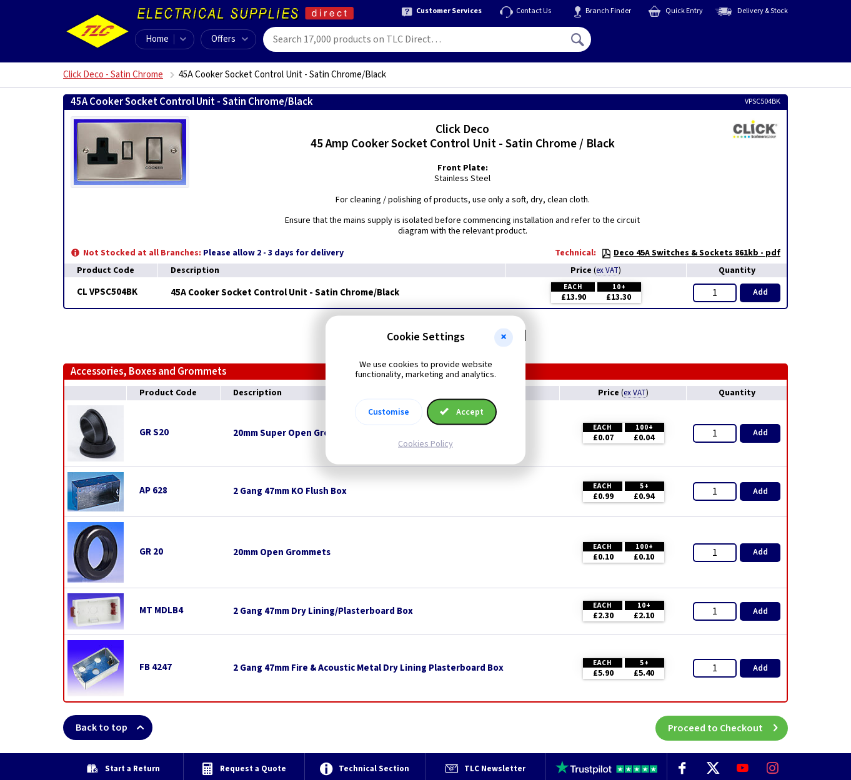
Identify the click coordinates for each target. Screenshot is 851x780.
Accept (462, 412)
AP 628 (153, 490)
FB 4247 (155, 667)
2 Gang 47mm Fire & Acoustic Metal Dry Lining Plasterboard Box (368, 668)
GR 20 (151, 551)
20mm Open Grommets (282, 552)
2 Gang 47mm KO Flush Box (290, 491)
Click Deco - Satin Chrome (113, 74)
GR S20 (154, 432)
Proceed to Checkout (728, 727)
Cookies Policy (425, 444)
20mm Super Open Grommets (296, 433)
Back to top (114, 727)
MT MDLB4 (161, 610)
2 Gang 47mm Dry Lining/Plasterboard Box (323, 611)
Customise (388, 412)
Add (760, 292)
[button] (503, 337)
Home (157, 39)
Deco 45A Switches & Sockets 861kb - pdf (690, 253)
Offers (229, 39)
